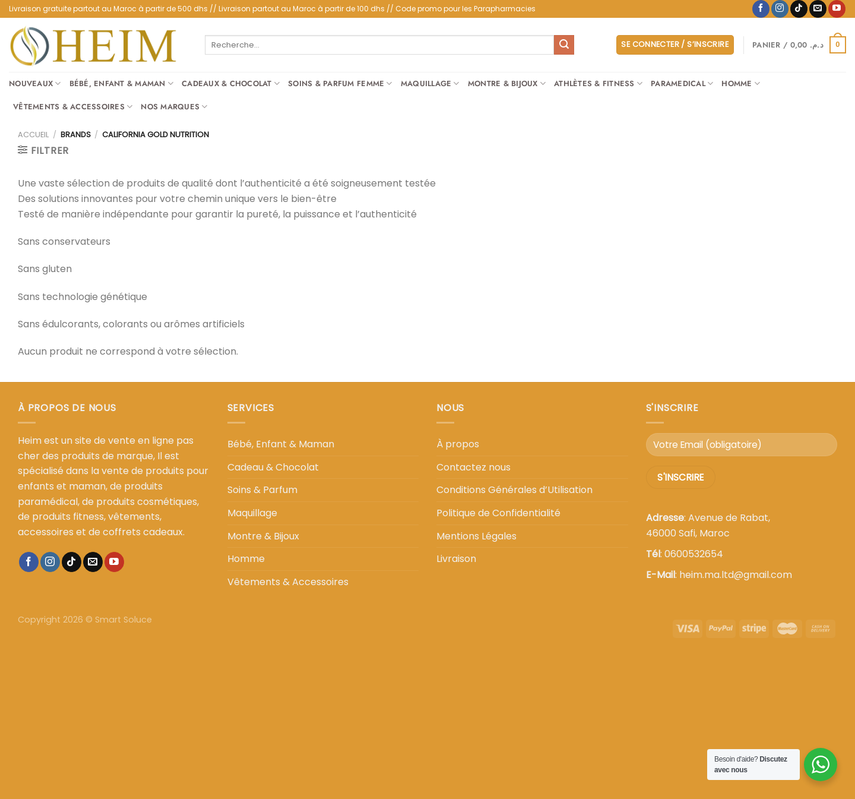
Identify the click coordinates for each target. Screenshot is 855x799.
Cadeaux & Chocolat (231, 84)
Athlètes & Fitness (598, 84)
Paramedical (682, 84)
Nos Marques (174, 107)
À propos (457, 444)
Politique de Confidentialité (498, 513)
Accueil (33, 135)
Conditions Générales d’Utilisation (514, 490)
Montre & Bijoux (507, 84)
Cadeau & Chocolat (273, 467)
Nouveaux (35, 84)
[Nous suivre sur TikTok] (799, 9)
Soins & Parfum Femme (340, 84)
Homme (740, 84)
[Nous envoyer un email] (817, 9)
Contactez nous (473, 467)
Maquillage (430, 84)
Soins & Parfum (262, 490)
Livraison (456, 559)
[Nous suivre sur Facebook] (761, 9)
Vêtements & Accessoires (72, 107)
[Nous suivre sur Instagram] (779, 9)
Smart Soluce (123, 620)
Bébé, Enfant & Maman (121, 84)
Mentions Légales (476, 536)
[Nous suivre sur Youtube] (837, 9)
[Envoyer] (564, 45)
